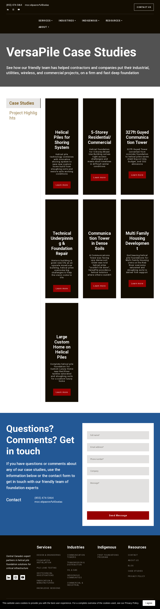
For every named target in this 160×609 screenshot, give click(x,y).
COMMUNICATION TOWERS (76, 556)
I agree (148, 603)
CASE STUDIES (135, 571)
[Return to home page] (17, 24)
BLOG (131, 566)
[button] (7, 9)
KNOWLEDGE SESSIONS (48, 588)
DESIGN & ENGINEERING (49, 555)
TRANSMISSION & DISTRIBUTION (76, 563)
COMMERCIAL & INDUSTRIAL (75, 584)
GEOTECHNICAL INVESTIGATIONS (45, 574)
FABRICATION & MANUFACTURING (45, 582)
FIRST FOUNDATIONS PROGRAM (108, 556)
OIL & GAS (72, 570)
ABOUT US (133, 560)
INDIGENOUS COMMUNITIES (74, 576)
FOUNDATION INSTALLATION (44, 561)
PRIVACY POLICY (136, 576)
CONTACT (133, 555)
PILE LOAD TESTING (47, 568)
